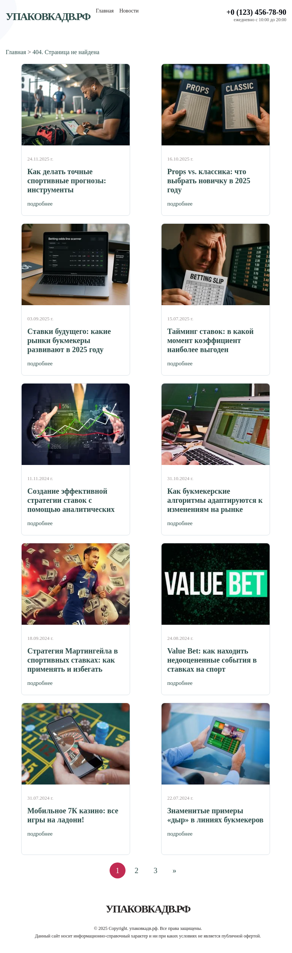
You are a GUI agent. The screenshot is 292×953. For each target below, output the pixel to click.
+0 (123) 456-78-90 (256, 12)
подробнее (40, 204)
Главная (105, 11)
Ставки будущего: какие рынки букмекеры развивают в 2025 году (69, 340)
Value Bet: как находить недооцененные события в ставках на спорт (212, 660)
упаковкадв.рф (48, 16)
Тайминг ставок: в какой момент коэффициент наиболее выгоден (210, 340)
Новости (129, 11)
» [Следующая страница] (174, 870)
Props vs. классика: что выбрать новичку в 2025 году (208, 180)
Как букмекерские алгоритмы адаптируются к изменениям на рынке (215, 500)
